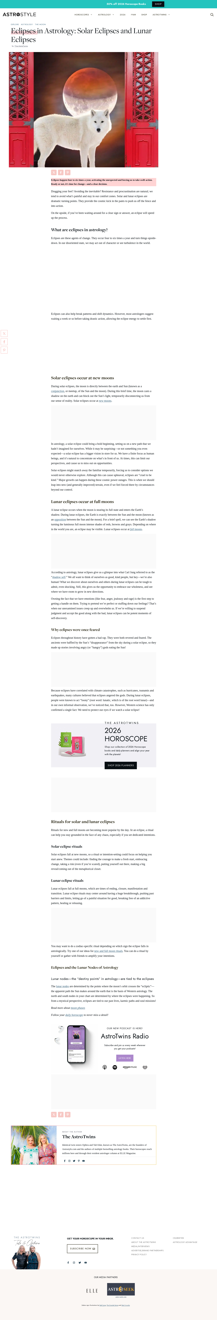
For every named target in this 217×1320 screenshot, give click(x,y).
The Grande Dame (112, 1305)
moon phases (78, 1007)
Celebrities (178, 1238)
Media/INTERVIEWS (140, 1246)
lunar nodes (62, 986)
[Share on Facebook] (61, 172)
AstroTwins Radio (125, 1036)
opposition (60, 519)
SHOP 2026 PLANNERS (121, 765)
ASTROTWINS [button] (163, 15)
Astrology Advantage (185, 1242)
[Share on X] (54, 172)
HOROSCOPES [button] (85, 15)
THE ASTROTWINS (122, 722)
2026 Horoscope (126, 734)
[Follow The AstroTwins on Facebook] (68, 1262)
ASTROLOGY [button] (107, 15)
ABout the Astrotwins (143, 1242)
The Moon (40, 24)
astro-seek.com (121, 1297)
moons (105, 400)
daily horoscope (74, 1014)
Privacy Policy (139, 1254)
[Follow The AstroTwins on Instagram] (74, 1262)
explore (15, 24)
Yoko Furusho (126, 1305)
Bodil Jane (103, 1305)
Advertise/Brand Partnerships (147, 1250)
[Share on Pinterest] (67, 172)
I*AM (133, 14)
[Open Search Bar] (212, 14)
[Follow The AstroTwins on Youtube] (85, 1262)
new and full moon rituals (108, 950)
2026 (122, 14)
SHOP (158, 4)
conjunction (57, 391)
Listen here (125, 1058)
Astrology (27, 24)
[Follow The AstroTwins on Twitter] (80, 1262)
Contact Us (137, 1238)
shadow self (58, 577)
